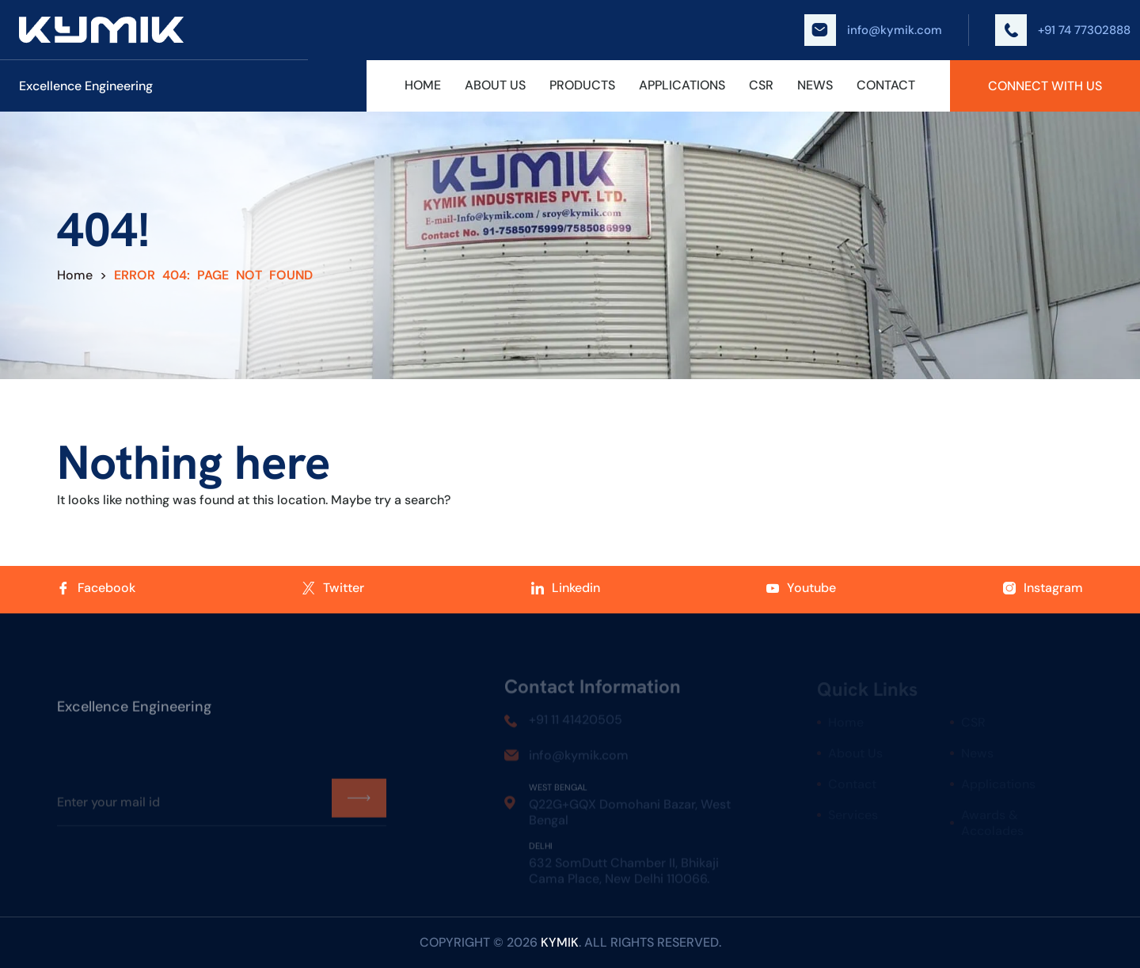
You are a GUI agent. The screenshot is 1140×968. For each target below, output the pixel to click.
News (815, 85)
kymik (560, 942)
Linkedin (565, 588)
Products (582, 85)
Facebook (96, 588)
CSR (761, 85)
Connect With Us (1045, 86)
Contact (886, 85)
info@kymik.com (873, 30)
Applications (682, 85)
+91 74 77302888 (1062, 30)
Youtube (801, 588)
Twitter (333, 588)
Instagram (1043, 588)
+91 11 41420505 (575, 722)
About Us (495, 85)
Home (423, 85)
